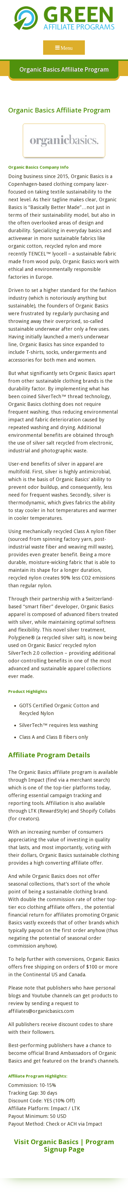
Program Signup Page (79, 1145)
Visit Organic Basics (46, 1141)
